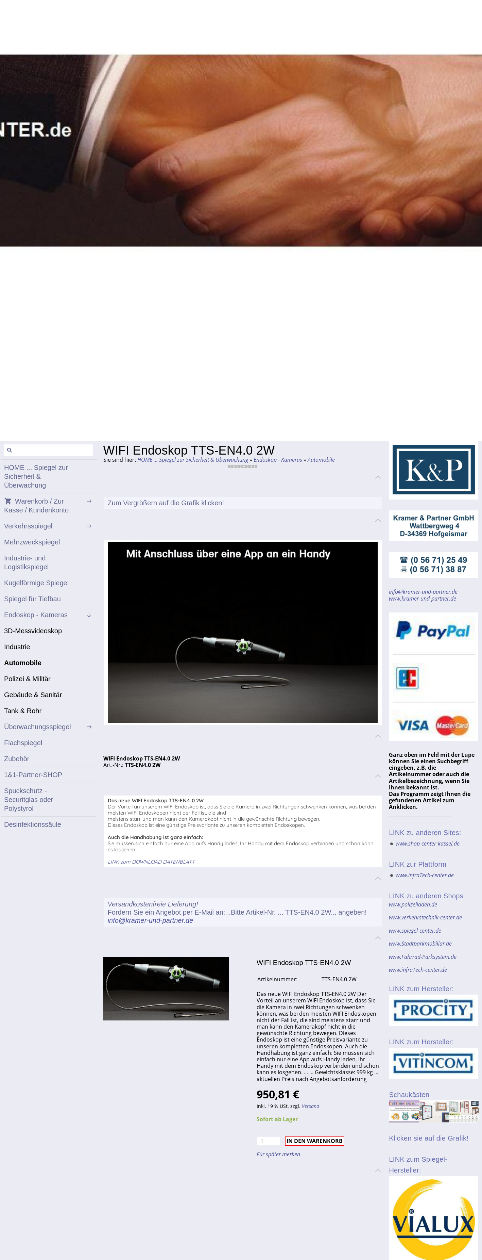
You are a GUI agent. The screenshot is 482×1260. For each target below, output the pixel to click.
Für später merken (278, 1154)
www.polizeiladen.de (413, 904)
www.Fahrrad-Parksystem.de (423, 957)
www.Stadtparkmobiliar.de (420, 943)
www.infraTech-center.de (425, 875)
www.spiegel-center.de (415, 930)
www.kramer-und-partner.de (422, 598)
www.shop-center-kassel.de (428, 843)
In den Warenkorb (315, 1141)
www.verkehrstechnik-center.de (425, 917)
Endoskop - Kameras (278, 459)
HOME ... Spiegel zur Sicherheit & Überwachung (192, 459)
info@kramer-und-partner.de (150, 920)
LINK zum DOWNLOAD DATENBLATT (151, 861)
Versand (310, 1106)
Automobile (321, 459)
